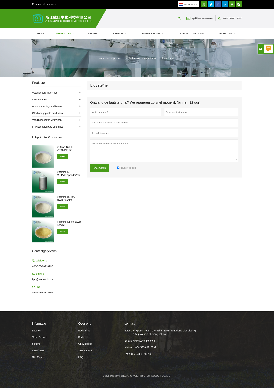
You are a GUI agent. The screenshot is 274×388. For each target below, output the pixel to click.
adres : (128, 330)
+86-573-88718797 (232, 18)
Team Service (39, 337)
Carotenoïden (39, 99)
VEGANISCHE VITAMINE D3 (65, 148)
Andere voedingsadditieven (143, 58)
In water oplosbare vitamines (47, 126)
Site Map (37, 357)
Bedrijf (120, 33)
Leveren (36, 330)
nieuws (94, 33)
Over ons (227, 33)
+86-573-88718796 (42, 292)
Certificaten (38, 350)
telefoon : (129, 347)
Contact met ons (192, 33)
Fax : (127, 354)
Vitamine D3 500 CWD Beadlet (66, 198)
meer (62, 156)
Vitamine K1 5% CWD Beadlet (69, 223)
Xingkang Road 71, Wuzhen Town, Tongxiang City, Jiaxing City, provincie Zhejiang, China (164, 332)
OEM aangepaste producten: (47, 113)
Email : (128, 340)
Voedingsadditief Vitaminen (47, 120)
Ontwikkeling (152, 33)
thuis (40, 33)
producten (65, 33)
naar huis (104, 58)
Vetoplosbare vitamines (44, 92)
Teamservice (85, 350)
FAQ (80, 357)
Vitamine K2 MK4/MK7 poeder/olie (69, 173)
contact (129, 323)
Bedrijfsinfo (84, 330)
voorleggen (100, 168)
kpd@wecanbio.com (202, 18)
